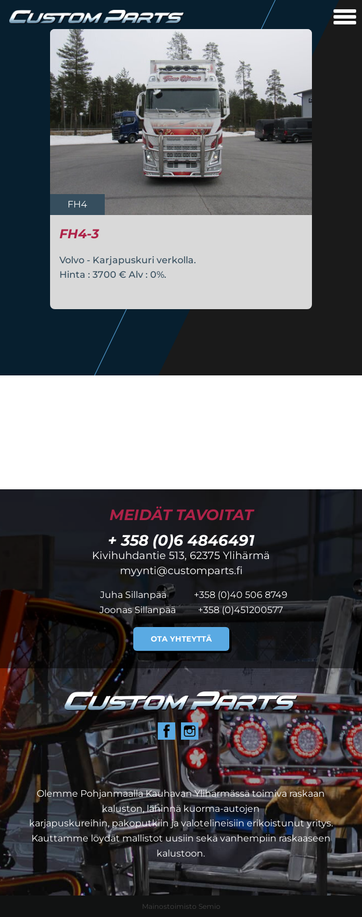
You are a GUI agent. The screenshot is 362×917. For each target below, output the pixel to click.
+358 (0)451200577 (240, 609)
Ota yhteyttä (181, 639)
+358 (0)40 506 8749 (241, 594)
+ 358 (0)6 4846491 (181, 540)
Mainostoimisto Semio (181, 906)
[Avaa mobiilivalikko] (345, 18)
